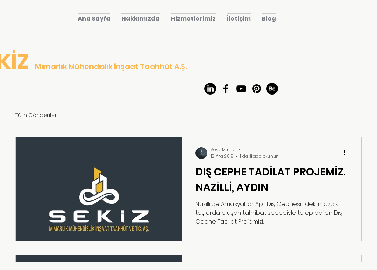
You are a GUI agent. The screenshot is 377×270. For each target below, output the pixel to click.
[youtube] (241, 89)
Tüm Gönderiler (36, 115)
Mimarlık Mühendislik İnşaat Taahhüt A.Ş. (111, 66)
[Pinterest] (257, 89)
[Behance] (272, 89)
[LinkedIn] (210, 89)
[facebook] (226, 89)
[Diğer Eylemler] (346, 153)
